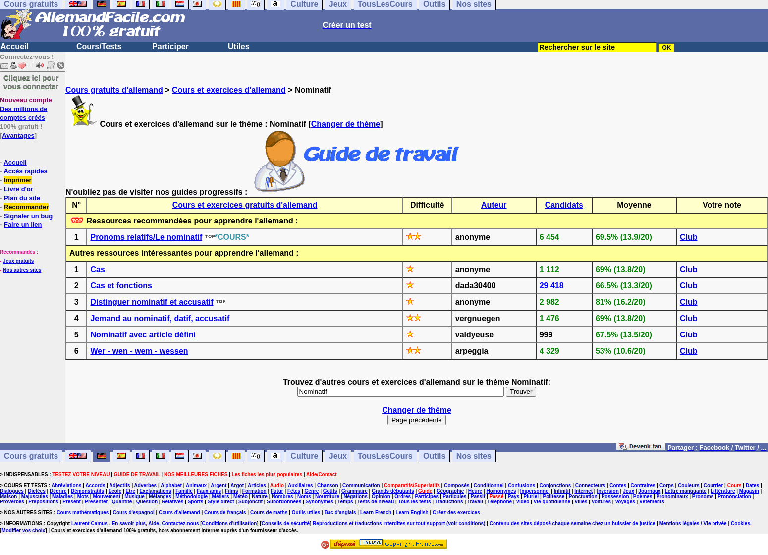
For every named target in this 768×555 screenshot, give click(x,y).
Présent (71, 501)
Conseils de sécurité (286, 523)
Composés (456, 485)
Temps (345, 501)
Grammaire (354, 491)
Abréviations (67, 485)
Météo (240, 496)
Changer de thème (346, 124)
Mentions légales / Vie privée (693, 523)
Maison (8, 496)
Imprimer (18, 180)
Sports (196, 501)
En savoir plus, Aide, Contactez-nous (155, 523)
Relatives (172, 501)
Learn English (412, 512)
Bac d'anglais (340, 512)
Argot (237, 485)
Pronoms (702, 496)
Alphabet (171, 485)
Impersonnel (534, 491)
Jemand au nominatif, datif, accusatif (159, 318)
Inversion (607, 491)
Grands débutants (393, 491)
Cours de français (225, 512)
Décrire (58, 491)
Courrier (713, 485)
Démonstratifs (87, 491)
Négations (355, 496)
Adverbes (145, 485)
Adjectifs (119, 485)
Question (147, 501)
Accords (95, 485)
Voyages (625, 501)
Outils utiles (306, 512)
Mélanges (160, 496)
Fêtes (293, 491)
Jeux (338, 456)
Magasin (749, 491)
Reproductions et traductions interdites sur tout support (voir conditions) (399, 523)
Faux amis (209, 491)
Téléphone (499, 501)
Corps (666, 485)
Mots (83, 496)
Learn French (375, 512)
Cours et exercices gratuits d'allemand (245, 205)
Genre (311, 491)
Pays (513, 496)
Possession (615, 496)
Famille (183, 491)
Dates (752, 485)
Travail (475, 501)
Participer (170, 46)
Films (231, 491)
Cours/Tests (98, 46)
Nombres (282, 496)
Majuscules (34, 496)
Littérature (723, 491)
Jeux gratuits (18, 261)
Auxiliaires (300, 485)
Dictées (37, 491)
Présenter (96, 501)
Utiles (239, 46)
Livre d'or (18, 189)
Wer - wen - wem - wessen (139, 351)
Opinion (381, 496)
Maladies (62, 496)
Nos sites (474, 456)
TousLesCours (385, 456)
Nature (260, 496)
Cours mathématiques (82, 512)
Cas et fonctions (121, 285)
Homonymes (501, 491)
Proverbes (12, 501)
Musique (134, 496)
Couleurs (688, 485)
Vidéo (522, 501)
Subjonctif (250, 501)
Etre (130, 491)
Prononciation (734, 496)
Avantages (18, 135)
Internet (583, 491)
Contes (617, 485)
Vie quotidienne (552, 501)
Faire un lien (23, 224)
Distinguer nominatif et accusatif (151, 302)
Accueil (14, 46)
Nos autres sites (22, 270)
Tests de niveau (375, 501)
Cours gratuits (31, 456)
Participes (427, 496)
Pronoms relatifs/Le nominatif (146, 237)
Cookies (740, 523)
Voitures (601, 501)
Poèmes (642, 496)
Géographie (450, 491)
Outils (434, 456)
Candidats (564, 205)
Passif (478, 496)
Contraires (643, 485)
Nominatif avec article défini (143, 335)
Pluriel (531, 496)
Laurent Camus (89, 523)
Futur (277, 491)
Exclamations (155, 491)
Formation (254, 491)
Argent (218, 485)
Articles (257, 485)
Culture (304, 456)
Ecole (115, 491)
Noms (304, 496)
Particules (455, 496)
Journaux (649, 491)
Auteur (494, 205)
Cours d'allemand (179, 512)
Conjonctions (555, 485)
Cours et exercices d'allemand (229, 90)
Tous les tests (414, 501)
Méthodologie (191, 496)
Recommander (26, 207)
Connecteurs (590, 485)
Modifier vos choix (23, 530)
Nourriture (327, 496)
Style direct (221, 501)
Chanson (327, 485)
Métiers (220, 496)
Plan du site (22, 198)
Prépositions (43, 501)
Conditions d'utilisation (229, 523)
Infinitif (562, 491)
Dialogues (12, 491)
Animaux (196, 485)
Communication (361, 485)
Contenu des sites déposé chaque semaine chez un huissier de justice (573, 523)
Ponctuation (583, 496)
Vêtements (651, 501)
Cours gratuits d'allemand (114, 90)
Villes (580, 501)
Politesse (553, 496)
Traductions (449, 501)
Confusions (521, 485)
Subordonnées (284, 501)
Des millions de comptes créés (26, 108)
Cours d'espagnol (134, 512)
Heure (475, 491)
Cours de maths (269, 512)
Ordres (402, 496)
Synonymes (319, 501)
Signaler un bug (28, 216)
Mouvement (106, 496)
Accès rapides (25, 171)
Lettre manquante (686, 491)
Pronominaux (672, 496)
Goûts (330, 491)
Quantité (122, 501)
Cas (97, 269)
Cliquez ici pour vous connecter (31, 81)
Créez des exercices (456, 512)
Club (689, 237)
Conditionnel (489, 485)
